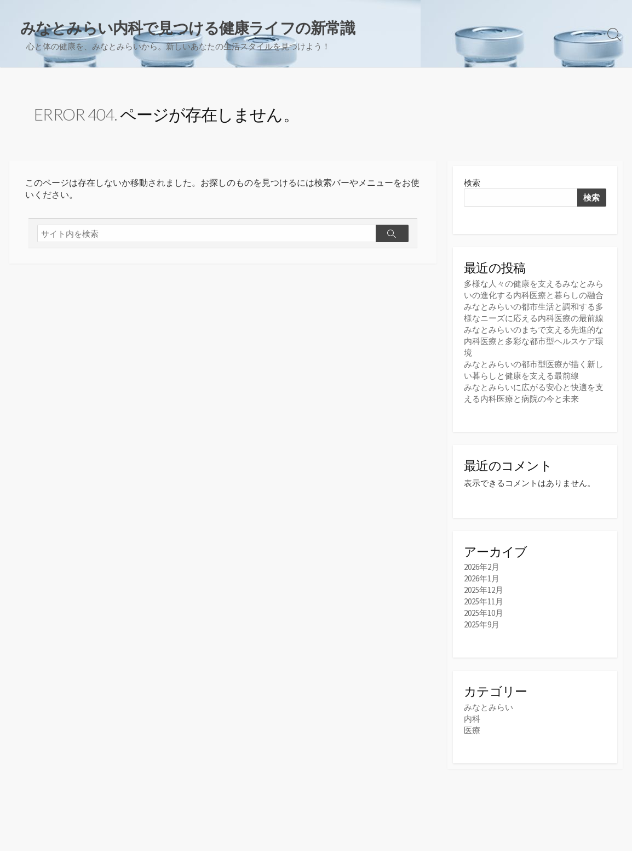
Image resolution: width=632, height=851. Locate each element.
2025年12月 (483, 590)
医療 (472, 730)
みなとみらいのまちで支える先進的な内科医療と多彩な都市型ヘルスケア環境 (534, 341)
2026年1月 (481, 578)
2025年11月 (483, 601)
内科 (472, 718)
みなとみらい (488, 707)
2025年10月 (483, 613)
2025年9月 (481, 624)
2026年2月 (481, 567)
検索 (472, 183)
